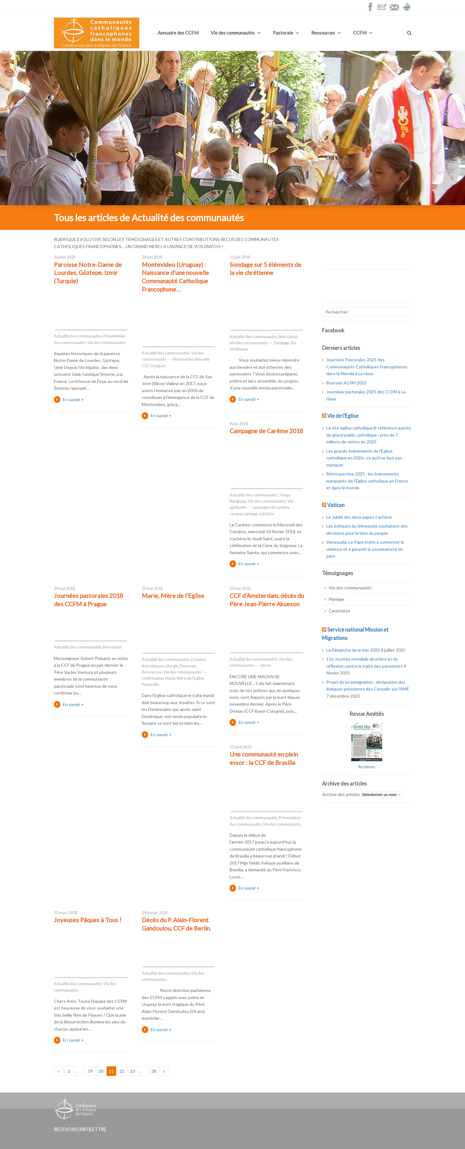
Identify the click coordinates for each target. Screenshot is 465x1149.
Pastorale (283, 32)
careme (236, 514)
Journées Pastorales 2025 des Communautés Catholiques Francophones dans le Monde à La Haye (366, 366)
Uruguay (158, 365)
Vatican (336, 505)
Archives (366, 766)
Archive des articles (341, 794)
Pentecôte (150, 684)
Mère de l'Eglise (190, 678)
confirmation (153, 678)
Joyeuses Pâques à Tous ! (87, 919)
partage (251, 514)
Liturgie (171, 666)
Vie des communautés (233, 32)
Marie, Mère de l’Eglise (173, 595)
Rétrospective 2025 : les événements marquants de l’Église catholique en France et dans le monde (367, 480)
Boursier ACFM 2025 (346, 382)
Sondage (281, 343)
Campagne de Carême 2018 (266, 430)
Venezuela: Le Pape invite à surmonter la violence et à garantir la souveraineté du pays (365, 548)
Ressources (323, 32)
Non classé (288, 336)
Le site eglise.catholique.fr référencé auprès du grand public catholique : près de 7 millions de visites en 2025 (368, 434)
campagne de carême (270, 507)
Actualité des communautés (78, 336)
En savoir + (73, 399)
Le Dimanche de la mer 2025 (353, 650)
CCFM (359, 32)
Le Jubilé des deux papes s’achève (359, 517)
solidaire (266, 514)
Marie (170, 678)
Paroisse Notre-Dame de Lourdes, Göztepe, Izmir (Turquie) (88, 272)
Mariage (336, 599)
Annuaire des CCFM (178, 32)
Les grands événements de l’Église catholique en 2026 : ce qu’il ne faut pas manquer (364, 457)
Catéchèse (339, 610)
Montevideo (183, 359)
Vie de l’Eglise (342, 416)
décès (265, 665)
